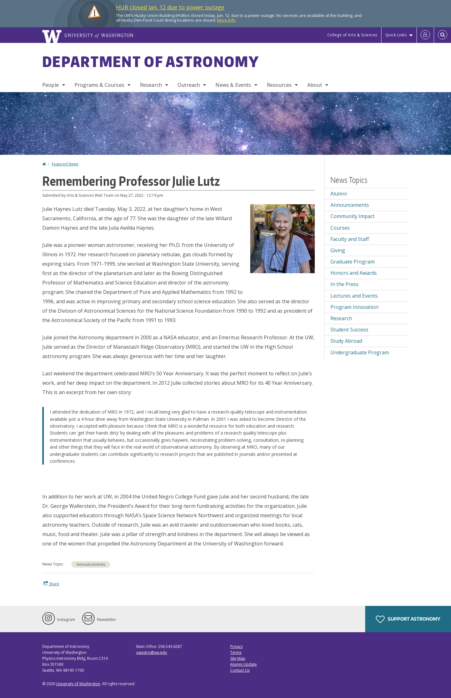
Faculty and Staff (349, 239)
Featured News (65, 164)
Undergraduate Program (359, 352)
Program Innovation (354, 307)
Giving (337, 250)
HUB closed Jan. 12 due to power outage (170, 7)
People (50, 84)
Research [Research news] (341, 318)
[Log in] (425, 35)
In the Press (344, 284)
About (314, 84)
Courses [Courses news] (340, 227)
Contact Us (240, 670)
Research (151, 84)
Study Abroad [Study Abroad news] (346, 340)
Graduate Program (352, 261)
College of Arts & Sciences (352, 35)
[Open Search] (442, 35)
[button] (282, 238)
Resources (279, 84)
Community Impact (352, 216)
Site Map (237, 658)
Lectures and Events (354, 295)
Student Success (349, 329)
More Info (226, 20)
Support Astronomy (408, 619)
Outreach (189, 84)
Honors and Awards (353, 272)
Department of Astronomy (150, 61)
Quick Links (396, 35)
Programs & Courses (99, 84)
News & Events (233, 84)
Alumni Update (243, 664)
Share (51, 583)
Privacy (236, 646)
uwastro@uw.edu (151, 652)
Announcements (90, 564)
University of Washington (78, 683)
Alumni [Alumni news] (338, 193)
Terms (235, 652)
